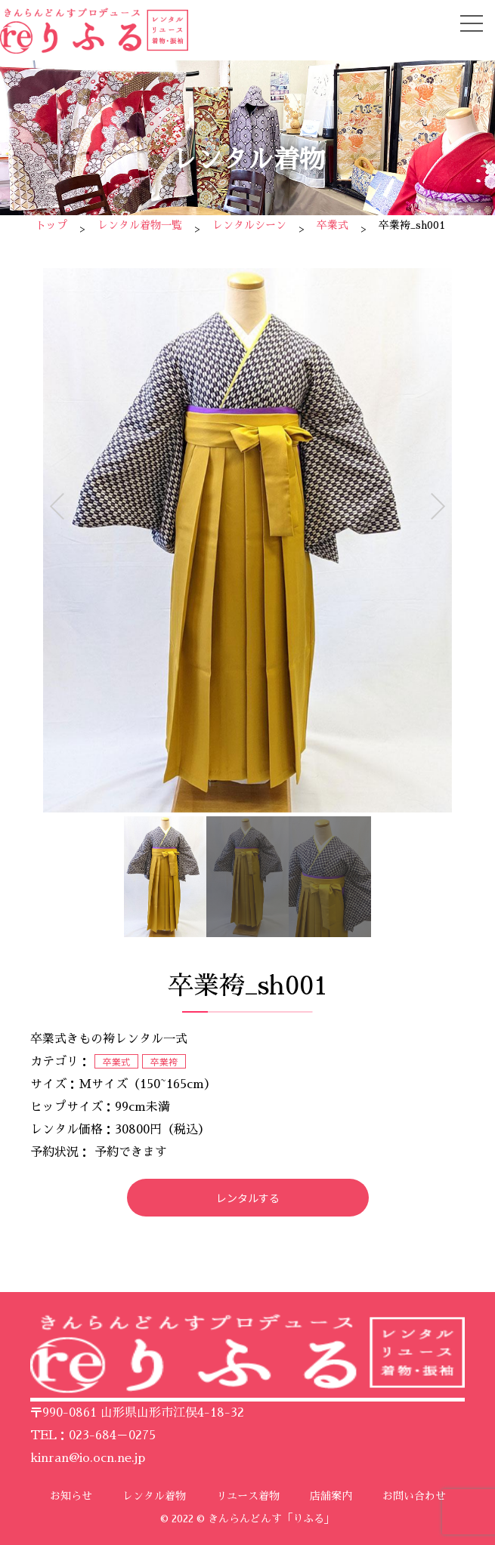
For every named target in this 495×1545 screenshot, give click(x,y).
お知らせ (71, 1496)
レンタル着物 (154, 1496)
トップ (51, 225)
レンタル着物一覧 (139, 225)
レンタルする (248, 1197)
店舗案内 (331, 1496)
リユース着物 (248, 1496)
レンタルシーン (249, 225)
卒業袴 (164, 1061)
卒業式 (332, 225)
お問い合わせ (414, 1496)
